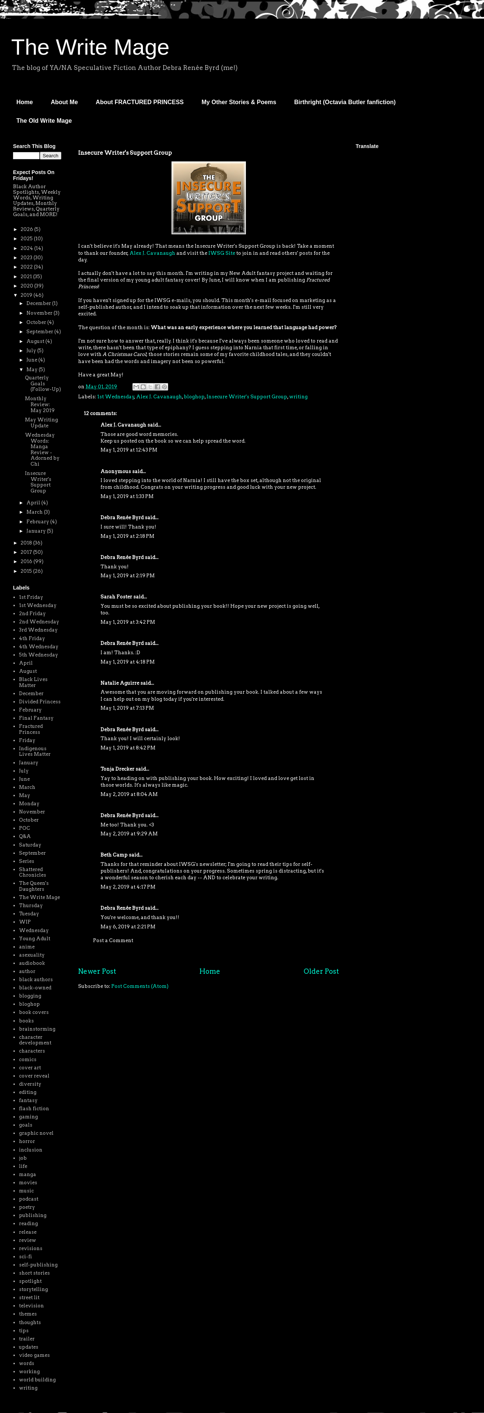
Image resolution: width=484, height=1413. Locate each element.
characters (32, 1051)
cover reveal (34, 1076)
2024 (27, 248)
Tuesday (29, 913)
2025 (27, 238)
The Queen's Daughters (34, 886)
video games (34, 1355)
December (39, 303)
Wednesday (34, 930)
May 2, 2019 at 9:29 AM (129, 833)
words (26, 1363)
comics (27, 1059)
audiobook (32, 963)
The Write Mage (90, 47)
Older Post (321, 971)
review (27, 1240)
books (26, 1021)
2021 (26, 276)
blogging (30, 996)
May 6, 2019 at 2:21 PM (128, 926)
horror (27, 1141)
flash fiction (34, 1108)
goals (25, 1125)
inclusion (30, 1150)
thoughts (30, 1322)
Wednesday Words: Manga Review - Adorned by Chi (42, 449)
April (33, 502)
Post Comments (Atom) (140, 986)
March (35, 512)
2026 (27, 229)
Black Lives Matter (33, 682)
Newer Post (97, 971)
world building (37, 1380)
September (40, 331)
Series (26, 861)
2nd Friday (32, 613)
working (29, 1371)
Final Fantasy (36, 718)
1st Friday (31, 597)
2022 (27, 267)
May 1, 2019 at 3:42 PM (127, 622)
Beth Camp (114, 855)
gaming (28, 1117)
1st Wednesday (115, 396)
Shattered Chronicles (32, 872)
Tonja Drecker (117, 769)
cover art (30, 1067)
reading (28, 1223)
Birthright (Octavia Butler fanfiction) (345, 102)
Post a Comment (113, 940)
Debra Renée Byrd (122, 517)
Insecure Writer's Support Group (246, 396)
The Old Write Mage (44, 121)
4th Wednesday (38, 646)
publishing (33, 1215)
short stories (34, 1273)
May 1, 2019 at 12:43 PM (128, 450)
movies (28, 1182)
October (36, 322)
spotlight (30, 1281)
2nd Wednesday (39, 621)
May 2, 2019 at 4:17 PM (128, 887)
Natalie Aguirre (119, 683)
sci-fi (25, 1256)
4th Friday (32, 638)
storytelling (33, 1289)
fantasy (28, 1100)
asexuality (32, 955)
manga (27, 1174)
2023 (26, 257)
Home (24, 102)
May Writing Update (41, 422)
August (35, 341)
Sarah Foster (116, 597)
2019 (26, 295)
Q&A (25, 836)
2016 (26, 561)
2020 (27, 286)
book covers (34, 1012)
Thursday (31, 905)
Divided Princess (40, 701)
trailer (27, 1339)
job (23, 1158)
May (32, 369)
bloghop (194, 396)
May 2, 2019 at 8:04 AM (129, 794)
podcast (28, 1199)
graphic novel (36, 1133)
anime (27, 947)
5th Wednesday (38, 655)
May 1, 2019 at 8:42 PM (128, 748)
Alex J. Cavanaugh (152, 253)
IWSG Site (221, 253)
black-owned (35, 987)
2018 (26, 543)
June (32, 360)
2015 (26, 571)
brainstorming (37, 1029)
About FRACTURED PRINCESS (139, 102)
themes (28, 1314)
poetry (27, 1207)
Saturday (30, 845)
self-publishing (38, 1265)
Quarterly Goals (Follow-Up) (43, 383)
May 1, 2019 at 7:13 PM (127, 708)
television (31, 1305)
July (31, 350)
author (27, 971)
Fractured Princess (31, 729)
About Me (64, 102)
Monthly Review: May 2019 (40, 404)
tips (24, 1330)
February (38, 521)
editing (27, 1092)
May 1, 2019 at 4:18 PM (127, 662)
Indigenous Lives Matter (35, 751)
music (26, 1191)
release (27, 1232)
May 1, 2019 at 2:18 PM (127, 536)
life (23, 1166)
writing (298, 396)
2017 (26, 552)
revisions (30, 1248)
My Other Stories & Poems (239, 102)
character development (35, 1040)
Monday (29, 803)
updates (28, 1347)
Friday (27, 740)
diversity (30, 1084)
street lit (29, 1297)
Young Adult (34, 938)
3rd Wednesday (38, 630)
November (40, 313)
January (36, 531)
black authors (36, 979)
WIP (25, 922)
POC (24, 828)
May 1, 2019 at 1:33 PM (127, 496)
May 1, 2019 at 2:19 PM (127, 575)
